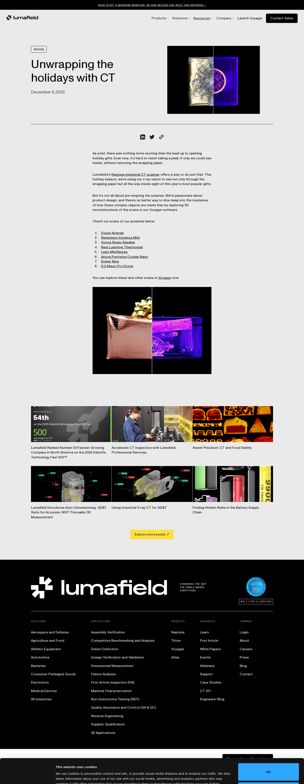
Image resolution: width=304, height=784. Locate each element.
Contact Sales (281, 18)
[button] (159, 18)
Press (244, 657)
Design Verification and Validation (117, 657)
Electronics (40, 682)
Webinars (207, 666)
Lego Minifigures (114, 252)
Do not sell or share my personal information (268, 765)
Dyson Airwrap (112, 233)
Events (205, 657)
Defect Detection (104, 649)
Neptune (177, 632)
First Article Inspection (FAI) (112, 682)
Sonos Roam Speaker (118, 242)
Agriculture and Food (47, 640)
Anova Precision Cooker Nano (124, 256)
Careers (246, 649)
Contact (246, 674)
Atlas (175, 657)
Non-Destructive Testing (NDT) (115, 699)
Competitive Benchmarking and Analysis (123, 640)
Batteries (38, 666)
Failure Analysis (103, 674)
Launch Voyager (250, 18)
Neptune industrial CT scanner (135, 174)
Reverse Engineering (107, 716)
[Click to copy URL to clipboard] (161, 137)
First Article (209, 640)
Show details (65, 775)
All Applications (103, 732)
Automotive (40, 657)
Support (206, 674)
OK (268, 747)
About (244, 640)
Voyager (164, 277)
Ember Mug (110, 261)
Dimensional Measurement (112, 666)
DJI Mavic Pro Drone (117, 266)
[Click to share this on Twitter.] (152, 137)
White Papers (210, 649)
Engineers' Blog (212, 699)
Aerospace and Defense (50, 632)
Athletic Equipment (46, 649)
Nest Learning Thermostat (122, 247)
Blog (243, 666)
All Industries (41, 699)
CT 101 (205, 691)
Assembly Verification (108, 632)
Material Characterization (111, 691)
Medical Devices (44, 691)
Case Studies (210, 682)
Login (244, 632)
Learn (204, 632)
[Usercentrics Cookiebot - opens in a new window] (27, 776)
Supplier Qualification (108, 724)
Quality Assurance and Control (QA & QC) (123, 707)
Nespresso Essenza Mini (120, 237)
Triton (176, 640)
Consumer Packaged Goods (53, 674)
